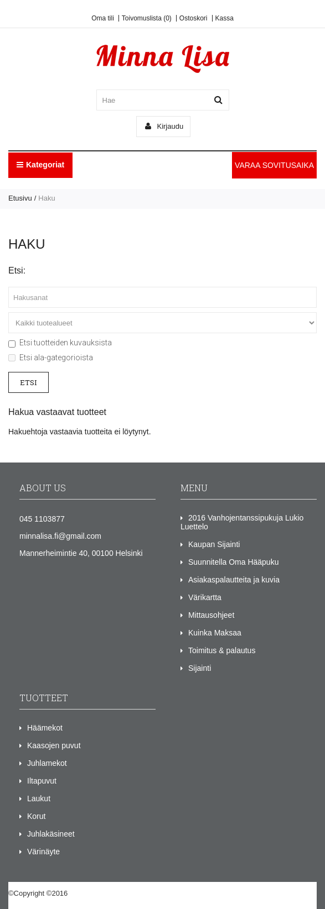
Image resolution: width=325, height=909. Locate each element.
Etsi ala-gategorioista (50, 357)
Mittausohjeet (211, 615)
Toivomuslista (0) (147, 18)
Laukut (38, 798)
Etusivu (20, 198)
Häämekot (45, 727)
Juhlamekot (47, 763)
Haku (46, 198)
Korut (36, 816)
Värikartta (204, 597)
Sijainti (199, 668)
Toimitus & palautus (221, 650)
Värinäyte (43, 851)
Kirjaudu (164, 126)
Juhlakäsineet (51, 833)
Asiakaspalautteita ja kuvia (234, 579)
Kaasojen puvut (54, 745)
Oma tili (102, 18)
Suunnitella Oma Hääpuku (233, 562)
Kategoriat (40, 164)
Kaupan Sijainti (214, 544)
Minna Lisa (87, 893)
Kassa (224, 18)
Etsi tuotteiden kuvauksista (60, 342)
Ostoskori (193, 18)
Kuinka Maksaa (214, 632)
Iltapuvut (41, 780)
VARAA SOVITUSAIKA (274, 165)
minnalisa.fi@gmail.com (60, 536)
